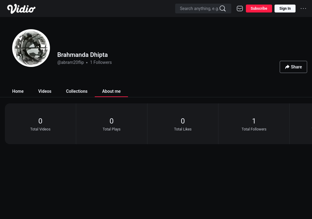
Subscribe (259, 8)
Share (293, 67)
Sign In (285, 8)
